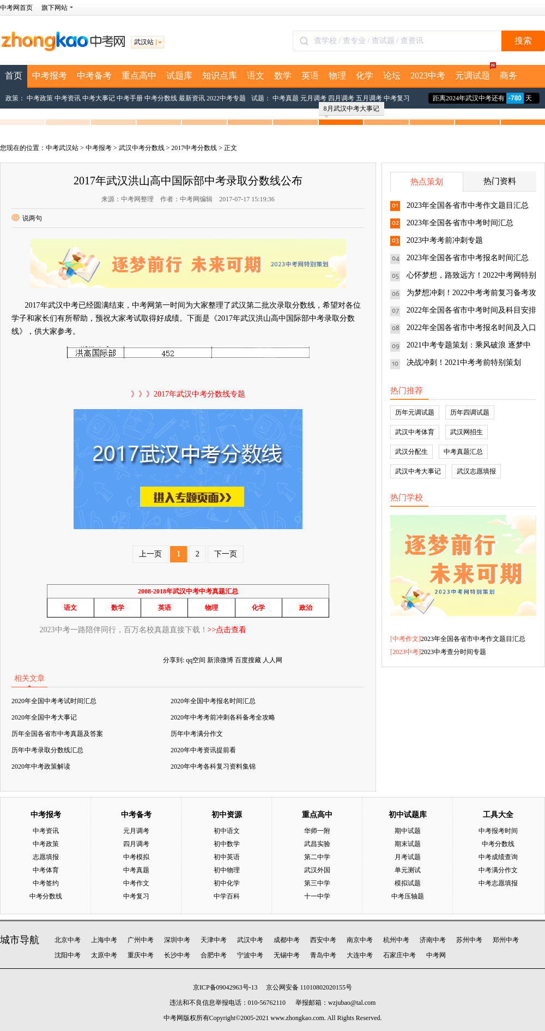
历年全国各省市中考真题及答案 (57, 734)
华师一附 (317, 831)
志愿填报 (46, 857)
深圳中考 (177, 940)
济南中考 (433, 940)
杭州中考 (396, 940)
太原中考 (104, 955)
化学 (364, 75)
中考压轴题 (407, 896)
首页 (13, 75)
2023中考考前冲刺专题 (445, 240)
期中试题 (408, 831)
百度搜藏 (248, 660)
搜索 (523, 40)
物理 (337, 75)
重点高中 (139, 75)
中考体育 (46, 870)
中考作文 (405, 639)
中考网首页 (16, 7)
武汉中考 (250, 940)
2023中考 (427, 75)
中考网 (436, 955)
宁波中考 (250, 955)
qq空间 (195, 660)
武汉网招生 (466, 432)
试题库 (179, 75)
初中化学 (227, 883)
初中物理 (227, 870)
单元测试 (408, 870)
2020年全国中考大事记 (44, 717)
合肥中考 (214, 955)
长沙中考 (177, 955)
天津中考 (214, 940)
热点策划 (426, 181)
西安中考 (323, 940)
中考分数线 (160, 98)
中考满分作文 (498, 870)
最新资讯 (192, 98)
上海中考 (104, 940)
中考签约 (46, 883)
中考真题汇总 (463, 451)
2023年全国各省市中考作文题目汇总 (468, 205)
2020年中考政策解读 (40, 766)
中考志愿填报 (498, 883)
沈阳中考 (68, 955)
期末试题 (408, 844)
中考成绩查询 (498, 857)
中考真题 (285, 98)
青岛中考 (323, 955)
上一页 (150, 554)
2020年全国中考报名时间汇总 (213, 701)
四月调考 (341, 98)
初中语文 (227, 831)
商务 (508, 75)
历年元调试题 (414, 412)
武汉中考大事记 (418, 471)
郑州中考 (506, 940)
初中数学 (227, 844)
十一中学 (317, 896)
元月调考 (313, 98)
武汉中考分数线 (142, 148)
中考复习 (397, 98)
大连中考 (360, 955)
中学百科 (227, 896)
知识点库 (219, 75)
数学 (283, 75)
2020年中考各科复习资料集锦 (213, 766)
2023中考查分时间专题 (453, 652)
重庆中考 (141, 955)
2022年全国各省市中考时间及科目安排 (471, 310)
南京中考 (360, 940)
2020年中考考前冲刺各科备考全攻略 (223, 717)
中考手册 (130, 98)
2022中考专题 (226, 98)
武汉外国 (317, 870)
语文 (255, 75)
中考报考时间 (498, 831)
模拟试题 (408, 883)
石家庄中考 (399, 955)
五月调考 (369, 98)
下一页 (225, 554)
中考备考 (94, 75)
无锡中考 (287, 955)
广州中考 (141, 940)
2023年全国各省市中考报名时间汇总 (468, 258)
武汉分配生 (411, 451)
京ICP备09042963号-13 (225, 987)
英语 (310, 75)
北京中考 (68, 940)
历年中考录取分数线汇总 (47, 750)
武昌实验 (317, 844)
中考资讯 (68, 98)
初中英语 (227, 857)
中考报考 (49, 75)
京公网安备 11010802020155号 (309, 987)
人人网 (272, 660)
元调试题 (475, 72)
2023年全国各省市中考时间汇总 (460, 223)
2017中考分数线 (194, 148)
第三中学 (317, 883)
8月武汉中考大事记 (351, 110)
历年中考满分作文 (197, 734)
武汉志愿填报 (476, 471)
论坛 (392, 75)
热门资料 (499, 181)
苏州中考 (469, 940)
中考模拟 (136, 857)
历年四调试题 (469, 412)
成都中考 (287, 940)
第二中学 (317, 857)
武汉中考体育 (414, 432)
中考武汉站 (62, 148)
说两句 (26, 218)
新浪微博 (220, 660)
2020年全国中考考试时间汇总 (53, 701)
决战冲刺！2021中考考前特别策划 (464, 362)
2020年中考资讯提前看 (203, 750)
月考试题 (408, 857)
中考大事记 (98, 98)
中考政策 (40, 98)
